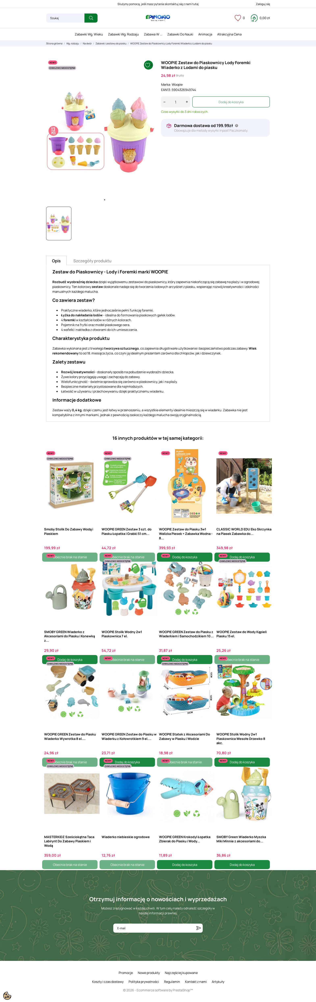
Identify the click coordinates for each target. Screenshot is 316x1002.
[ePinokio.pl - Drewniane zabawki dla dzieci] (158, 18)
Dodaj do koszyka (231, 102)
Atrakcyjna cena (229, 34)
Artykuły (218, 981)
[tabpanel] (100, 131)
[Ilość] (175, 101)
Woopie (177, 84)
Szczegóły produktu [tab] (92, 261)
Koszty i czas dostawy (108, 981)
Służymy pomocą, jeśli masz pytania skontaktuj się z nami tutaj (158, 4)
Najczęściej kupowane (181, 973)
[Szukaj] (65, 18)
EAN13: (166, 89)
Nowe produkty (149, 973)
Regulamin (172, 981)
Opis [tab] (56, 261)
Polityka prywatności (144, 981)
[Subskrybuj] (199, 928)
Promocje (126, 973)
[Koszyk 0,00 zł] (260, 18)
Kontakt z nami (196, 981)
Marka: (166, 84)
